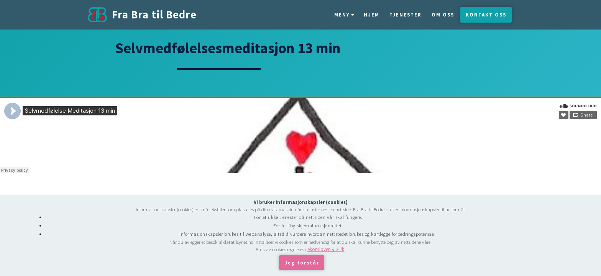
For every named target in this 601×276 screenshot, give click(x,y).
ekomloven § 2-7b (326, 249)
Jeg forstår (301, 263)
